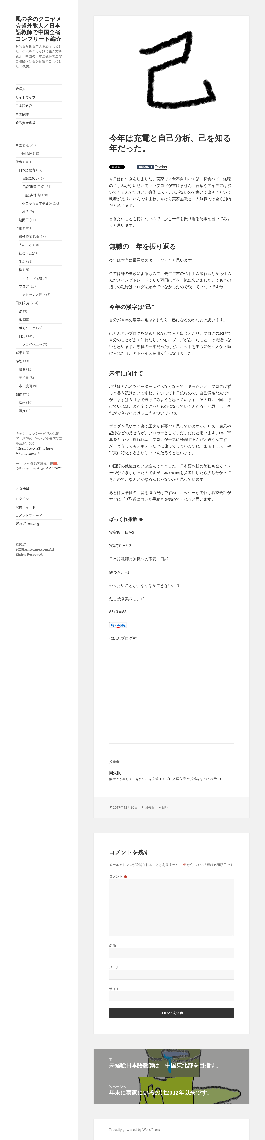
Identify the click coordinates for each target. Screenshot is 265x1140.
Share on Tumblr (145, 167)
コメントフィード (29, 515)
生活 (22, 261)
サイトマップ (25, 97)
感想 (19, 361)
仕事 (19, 162)
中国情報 (22, 145)
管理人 (20, 89)
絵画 (22, 402)
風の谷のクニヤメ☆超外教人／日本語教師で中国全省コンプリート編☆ (38, 29)
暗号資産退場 (25, 123)
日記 (22, 336)
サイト (114, 988)
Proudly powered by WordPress (134, 1129)
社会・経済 (27, 253)
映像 (22, 369)
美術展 (24, 377)
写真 (22, 410)
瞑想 (19, 352)
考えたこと (27, 328)
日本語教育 (24, 106)
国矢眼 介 (23, 303)
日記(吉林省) (31, 195)
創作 (19, 394)
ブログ (24, 286)
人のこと (25, 245)
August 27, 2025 (49, 468)
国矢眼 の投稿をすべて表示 (197, 779)
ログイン (22, 498)
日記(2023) (30, 178)
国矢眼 (150, 807)
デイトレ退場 (32, 278)
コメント (118, 876)
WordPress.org (27, 523)
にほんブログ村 (123, 638)
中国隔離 (22, 114)
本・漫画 (25, 386)
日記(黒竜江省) (33, 186)
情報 (19, 228)
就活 (25, 211)
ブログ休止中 (32, 344)
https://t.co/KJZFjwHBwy (34, 448)
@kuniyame (25, 453)
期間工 (24, 220)
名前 (112, 945)
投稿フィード (25, 507)
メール (114, 967)
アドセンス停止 (33, 294)
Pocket (161, 166)
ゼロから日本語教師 (37, 203)
